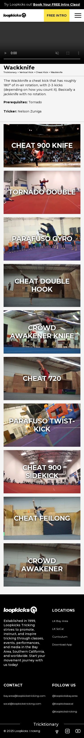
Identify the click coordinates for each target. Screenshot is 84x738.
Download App (62, 644)
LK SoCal (58, 628)
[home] (13, 15)
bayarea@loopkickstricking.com (24, 695)
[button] (77, 15)
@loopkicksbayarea (65, 695)
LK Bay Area (60, 621)
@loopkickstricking (64, 711)
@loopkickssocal (62, 703)
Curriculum (59, 636)
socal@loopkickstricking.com (22, 703)
